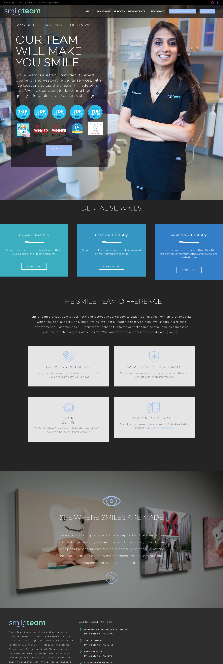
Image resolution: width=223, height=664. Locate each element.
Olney (42, 2)
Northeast (31, 2)
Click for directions (162, 427)
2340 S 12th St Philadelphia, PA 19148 (99, 642)
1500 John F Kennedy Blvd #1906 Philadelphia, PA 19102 (105, 631)
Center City (9, 2)
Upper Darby (54, 2)
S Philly (20, 2)
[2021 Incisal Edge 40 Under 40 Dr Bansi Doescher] (23, 123)
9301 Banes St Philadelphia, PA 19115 (98, 653)
